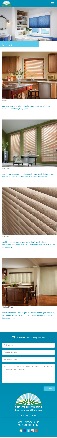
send (49, 388)
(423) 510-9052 (32, 425)
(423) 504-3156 (32, 422)
